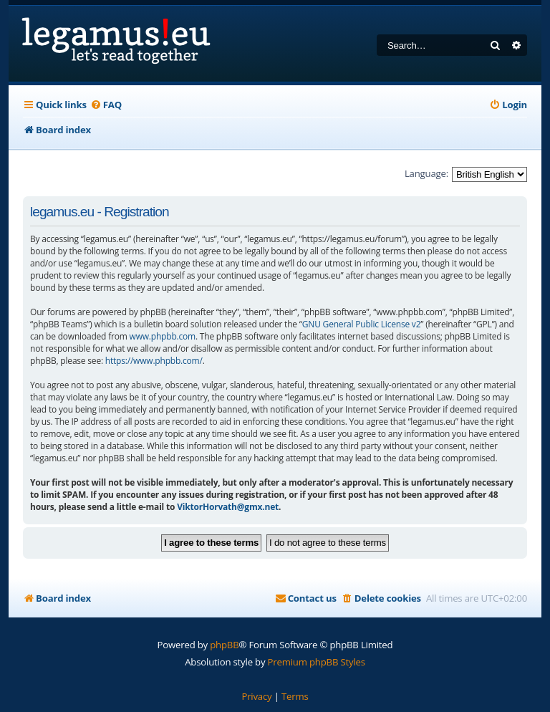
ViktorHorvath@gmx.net (228, 507)
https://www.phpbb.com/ (154, 361)
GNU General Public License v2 (361, 324)
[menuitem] (106, 105)
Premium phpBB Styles (316, 661)
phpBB (224, 644)
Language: (426, 173)
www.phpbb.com (163, 336)
